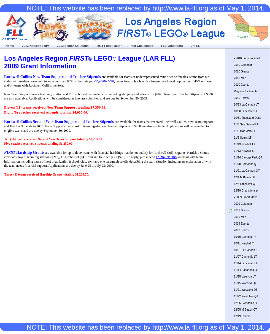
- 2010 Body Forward (247, 58)
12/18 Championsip (246, 190)
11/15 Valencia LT (245, 276)
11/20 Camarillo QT (246, 164)
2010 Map (240, 78)
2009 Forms (241, 230)
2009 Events (241, 223)
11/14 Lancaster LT (245, 263)
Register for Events (245, 91)
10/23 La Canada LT (246, 104)
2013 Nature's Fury (35, 45)
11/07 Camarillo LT (245, 256)
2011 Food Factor (108, 45)
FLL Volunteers (172, 45)
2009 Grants (241, 210)
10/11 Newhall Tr (244, 243)
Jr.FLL (195, 45)
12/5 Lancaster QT (245, 183)
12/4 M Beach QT (244, 177)
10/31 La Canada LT (246, 250)
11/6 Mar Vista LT (244, 131)
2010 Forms (241, 97)
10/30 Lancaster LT (245, 111)
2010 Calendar (243, 64)
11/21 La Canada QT (247, 170)
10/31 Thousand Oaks (247, 117)
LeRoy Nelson (166, 157)
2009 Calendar (243, 203)
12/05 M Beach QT (245, 309)
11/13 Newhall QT (245, 150)
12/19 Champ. (242, 316)
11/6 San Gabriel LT (246, 124)
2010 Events (241, 84)
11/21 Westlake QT (245, 289)
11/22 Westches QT (246, 296)
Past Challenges (141, 45)
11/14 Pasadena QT (246, 269)
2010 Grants (241, 71)
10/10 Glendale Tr (245, 236)
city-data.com (104, 81)
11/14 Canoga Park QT (248, 157)
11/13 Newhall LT (244, 144)
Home (10, 45)
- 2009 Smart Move (245, 197)
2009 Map (240, 217)
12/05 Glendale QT (245, 303)
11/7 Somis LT (243, 137)
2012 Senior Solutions (73, 45)
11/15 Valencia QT (245, 283)
